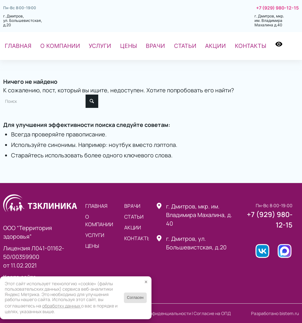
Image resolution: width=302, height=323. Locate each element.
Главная (96, 205)
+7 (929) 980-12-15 (277, 7)
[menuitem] (18, 46)
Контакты (136, 238)
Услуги (94, 235)
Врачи (132, 205)
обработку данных (61, 306)
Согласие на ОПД (212, 313)
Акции (132, 227)
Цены (92, 245)
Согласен (135, 297)
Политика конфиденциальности (157, 313)
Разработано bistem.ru (275, 313)
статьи (134, 216)
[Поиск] (294, 46)
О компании (99, 220)
